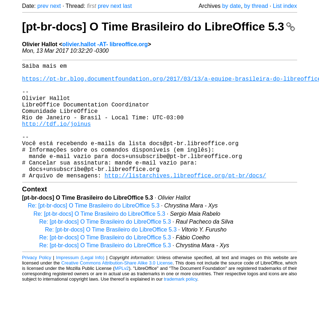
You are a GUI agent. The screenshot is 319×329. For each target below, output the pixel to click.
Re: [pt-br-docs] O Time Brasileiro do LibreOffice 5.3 (94, 231)
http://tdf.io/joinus (56, 138)
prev (42, 6)
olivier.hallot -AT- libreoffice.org (105, 44)
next (55, 6)
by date (231, 6)
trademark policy (180, 304)
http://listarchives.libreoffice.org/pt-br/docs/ (185, 201)
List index (285, 6)
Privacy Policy (36, 283)
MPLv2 (122, 294)
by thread (256, 6)
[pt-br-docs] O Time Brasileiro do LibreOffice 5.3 (158, 26)
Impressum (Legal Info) (80, 283)
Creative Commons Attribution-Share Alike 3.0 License (117, 288)
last (127, 6)
